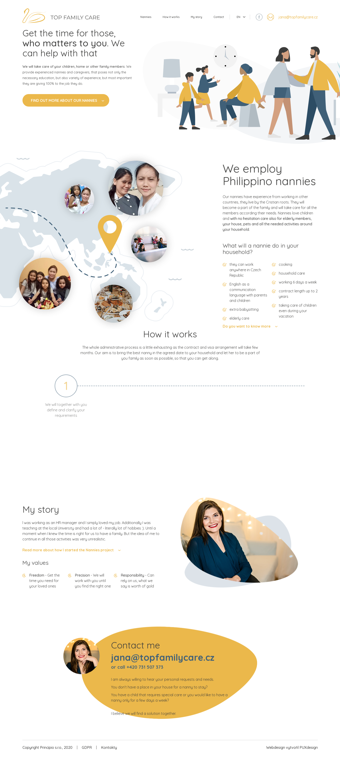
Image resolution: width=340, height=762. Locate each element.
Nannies (132, 19)
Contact (216, 19)
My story (190, 19)
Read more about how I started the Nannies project (46, 556)
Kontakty (109, 753)
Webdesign (275, 753)
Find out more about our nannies (67, 108)
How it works (161, 19)
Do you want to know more (269, 354)
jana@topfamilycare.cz (298, 19)
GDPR (87, 753)
